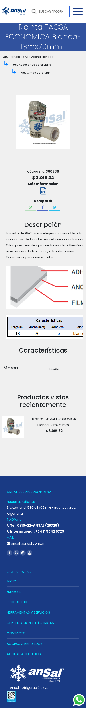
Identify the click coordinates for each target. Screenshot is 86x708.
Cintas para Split (38, 73)
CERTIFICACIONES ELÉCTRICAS (30, 622)
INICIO (11, 581)
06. (15, 65)
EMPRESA (14, 591)
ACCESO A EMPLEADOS (25, 643)
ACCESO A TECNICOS (24, 654)
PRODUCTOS (17, 602)
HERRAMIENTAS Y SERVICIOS (28, 612)
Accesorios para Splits (35, 65)
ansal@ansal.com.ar (25, 543)
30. (5, 57)
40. (23, 73)
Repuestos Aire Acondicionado (31, 57)
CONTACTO (16, 633)
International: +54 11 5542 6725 (35, 531)
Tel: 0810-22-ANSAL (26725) (33, 525)
